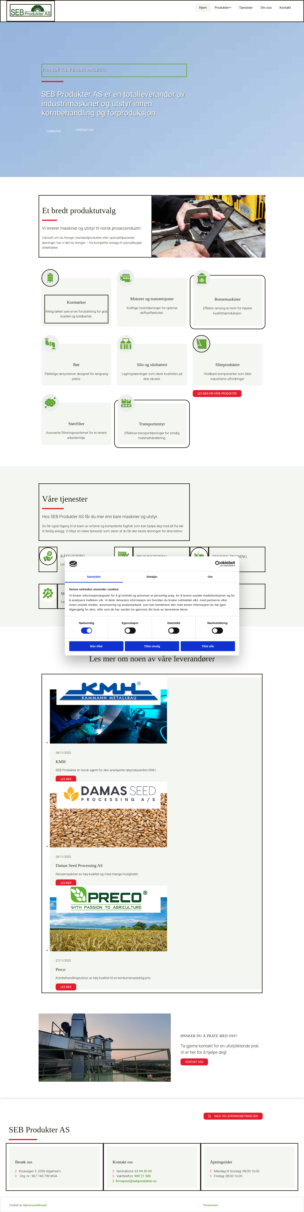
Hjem (203, 7)
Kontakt (285, 7)
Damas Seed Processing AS (79, 865)
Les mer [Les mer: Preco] (65, 987)
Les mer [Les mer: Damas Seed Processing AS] (65, 883)
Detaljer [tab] (152, 576)
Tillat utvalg (152, 646)
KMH (61, 761)
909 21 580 (142, 1176)
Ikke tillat (96, 646)
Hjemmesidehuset (35, 1205)
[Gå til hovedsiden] (30, 15)
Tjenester (246, 7)
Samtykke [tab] (94, 576)
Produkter (222, 7)
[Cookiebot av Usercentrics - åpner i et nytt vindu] (218, 564)
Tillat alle (208, 646)
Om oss (266, 7)
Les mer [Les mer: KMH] (65, 779)
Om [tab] (210, 576)
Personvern (210, 1205)
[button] (53, 131)
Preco (60, 969)
